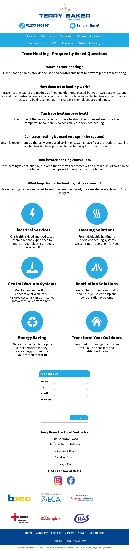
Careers (82, 36)
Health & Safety (89, 43)
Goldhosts (70, 547)
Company (47, 36)
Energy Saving (32, 337)
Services (65, 36)
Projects (67, 43)
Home (31, 36)
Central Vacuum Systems (32, 283)
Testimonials (36, 43)
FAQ (53, 43)
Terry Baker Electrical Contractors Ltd (36, 547)
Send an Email (84, 25)
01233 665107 (34, 25)
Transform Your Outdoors (97, 337)
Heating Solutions (97, 230)
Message (46, 399)
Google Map (65, 464)
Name (44, 381)
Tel (43, 387)
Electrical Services (32, 230)
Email (44, 393)
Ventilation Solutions (97, 283)
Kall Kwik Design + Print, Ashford (97, 547)
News (97, 36)
